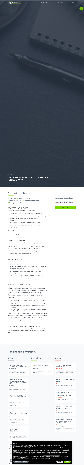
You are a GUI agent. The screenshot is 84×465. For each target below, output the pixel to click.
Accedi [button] (71, 2)
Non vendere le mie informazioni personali (51, 455)
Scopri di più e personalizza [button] (21, 461)
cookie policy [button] (33, 446)
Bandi (54, 2)
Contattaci (65, 207)
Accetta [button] (67, 461)
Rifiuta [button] (59, 461)
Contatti (66, 2)
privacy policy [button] (24, 457)
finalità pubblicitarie (20, 450)
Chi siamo (42, 2)
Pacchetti (49, 2)
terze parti (32, 447)
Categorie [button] (59, 2)
